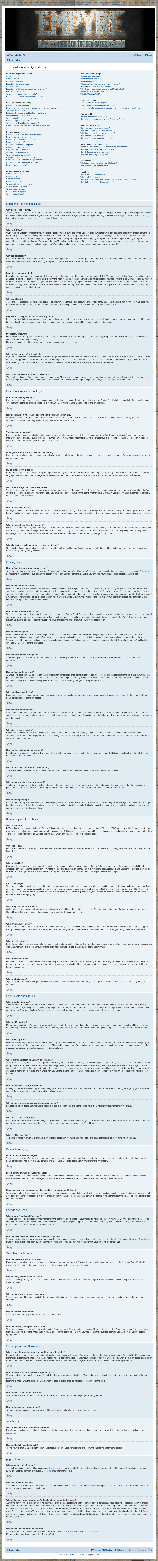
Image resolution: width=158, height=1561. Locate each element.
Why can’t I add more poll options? (20, 145)
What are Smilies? (13, 179)
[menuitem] (22, 55)
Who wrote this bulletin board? (92, 174)
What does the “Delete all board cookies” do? (24, 97)
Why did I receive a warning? (18, 155)
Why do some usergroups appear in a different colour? (102, 89)
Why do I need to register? (17, 76)
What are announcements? (17, 186)
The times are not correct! (16, 110)
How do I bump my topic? (16, 165)
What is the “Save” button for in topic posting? (24, 160)
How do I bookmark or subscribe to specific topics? (100, 149)
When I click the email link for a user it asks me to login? (28, 126)
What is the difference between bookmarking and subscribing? (105, 147)
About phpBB (52, 1471)
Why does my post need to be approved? (22, 162)
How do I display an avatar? (17, 121)
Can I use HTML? (13, 176)
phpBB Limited (79, 1468)
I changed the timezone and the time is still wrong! (26, 113)
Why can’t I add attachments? (18, 152)
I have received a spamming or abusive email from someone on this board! (110, 108)
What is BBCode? (13, 174)
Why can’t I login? (13, 86)
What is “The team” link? (90, 94)
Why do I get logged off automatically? (21, 94)
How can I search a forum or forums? (95, 128)
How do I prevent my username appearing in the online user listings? (33, 108)
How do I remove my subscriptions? (94, 155)
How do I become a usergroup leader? (95, 86)
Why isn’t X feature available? (92, 177)
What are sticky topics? (15, 189)
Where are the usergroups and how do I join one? (100, 84)
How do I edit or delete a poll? (18, 147)
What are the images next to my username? (23, 118)
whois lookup (46, 1506)
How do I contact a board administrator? (96, 182)
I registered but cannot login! (17, 84)
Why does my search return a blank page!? (97, 133)
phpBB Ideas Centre (125, 1485)
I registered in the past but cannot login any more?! (26, 89)
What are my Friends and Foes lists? (95, 117)
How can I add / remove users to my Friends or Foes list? (103, 119)
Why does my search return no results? (96, 130)
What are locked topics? (16, 192)
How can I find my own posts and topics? (96, 138)
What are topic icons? (15, 194)
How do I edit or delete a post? (18, 137)
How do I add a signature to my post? (21, 139)
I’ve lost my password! (15, 91)
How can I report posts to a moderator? (22, 157)
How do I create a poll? (15, 142)
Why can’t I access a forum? (17, 150)
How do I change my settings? (18, 105)
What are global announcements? (20, 184)
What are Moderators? (89, 79)
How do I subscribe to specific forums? (95, 152)
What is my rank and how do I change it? (22, 123)
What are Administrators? (90, 76)
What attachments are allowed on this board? (98, 163)
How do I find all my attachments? (94, 166)
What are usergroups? (89, 81)
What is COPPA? (13, 79)
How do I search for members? (92, 135)
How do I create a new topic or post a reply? (24, 134)
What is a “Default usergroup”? (92, 91)
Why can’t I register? (14, 81)
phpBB (129, 475)
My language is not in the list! (18, 115)
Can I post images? (14, 181)
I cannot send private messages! (93, 103)
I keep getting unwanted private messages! (97, 105)
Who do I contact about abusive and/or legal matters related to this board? (110, 179)
